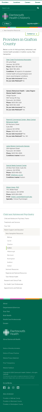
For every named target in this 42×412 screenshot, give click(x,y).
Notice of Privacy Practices (11, 353)
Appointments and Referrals (13, 288)
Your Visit (7, 226)
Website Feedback (8, 368)
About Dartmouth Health (11, 339)
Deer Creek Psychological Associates (18, 59)
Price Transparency (9, 363)
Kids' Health (7, 315)
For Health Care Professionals (13, 284)
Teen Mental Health (12, 277)
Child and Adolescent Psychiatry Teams (16, 218)
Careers (27, 2)
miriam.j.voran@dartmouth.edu (21, 197)
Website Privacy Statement (11, 358)
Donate (37, 2)
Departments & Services (11, 307)
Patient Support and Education (14, 230)
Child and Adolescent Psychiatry (18, 214)
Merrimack (10, 255)
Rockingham (11, 258)
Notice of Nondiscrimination (11, 348)
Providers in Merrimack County (12, 401)
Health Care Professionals (12, 319)
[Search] (38, 8)
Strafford (9, 262)
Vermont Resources (12, 269)
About (5, 303)
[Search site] (19, 8)
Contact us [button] (31, 34)
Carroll (9, 241)
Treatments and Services (12, 222)
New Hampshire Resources (12, 30)
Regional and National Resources (16, 273)
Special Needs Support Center (16, 165)
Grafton (9, 248)
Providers (5, 2)
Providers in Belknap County (11, 398)
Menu (7, 23)
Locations (16, 2)
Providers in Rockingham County (13, 404)
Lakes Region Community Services (18, 146)
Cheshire (9, 244)
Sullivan (9, 266)
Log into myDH (32, 23)
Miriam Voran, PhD (12, 187)
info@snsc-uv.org (17, 175)
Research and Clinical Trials (12, 280)
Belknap (9, 237)
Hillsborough (11, 251)
